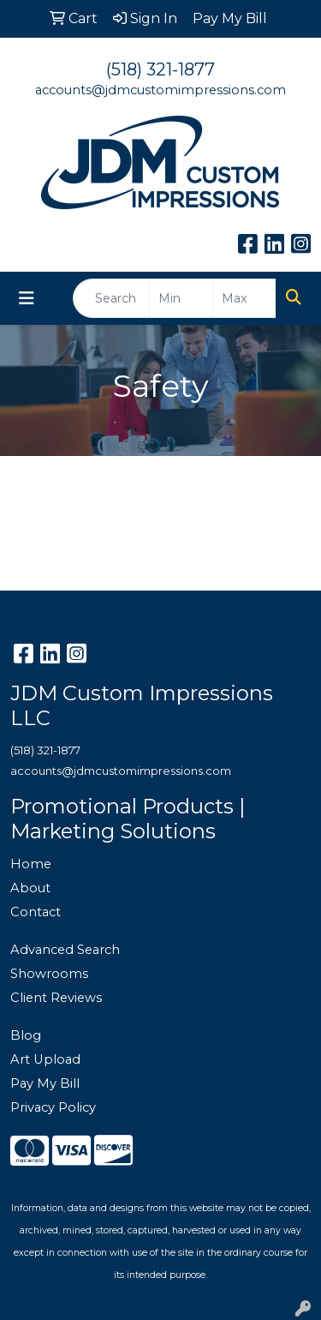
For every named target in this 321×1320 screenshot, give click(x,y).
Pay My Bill (45, 1083)
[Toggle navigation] (27, 298)
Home (30, 864)
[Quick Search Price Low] (181, 298)
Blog (25, 1035)
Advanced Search (65, 949)
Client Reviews (56, 997)
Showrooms (49, 973)
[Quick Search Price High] (244, 298)
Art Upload (45, 1059)
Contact (35, 912)
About (30, 888)
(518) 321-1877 (160, 69)
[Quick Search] (111, 298)
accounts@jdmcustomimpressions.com (160, 90)
